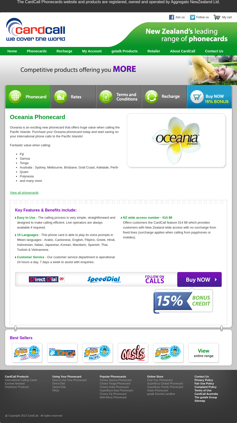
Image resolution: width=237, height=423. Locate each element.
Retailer (153, 51)
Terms (118, 96)
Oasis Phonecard (157, 390)
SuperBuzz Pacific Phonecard (165, 386)
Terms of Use (203, 390)
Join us (180, 17)
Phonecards (35, 51)
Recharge (64, 51)
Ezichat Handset (15, 383)
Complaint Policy (206, 386)
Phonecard (27, 96)
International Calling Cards (21, 380)
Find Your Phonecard (160, 380)
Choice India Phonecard (114, 386)
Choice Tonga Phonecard (115, 383)
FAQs (55, 390)
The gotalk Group (206, 397)
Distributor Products (17, 386)
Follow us (202, 17)
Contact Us (214, 51)
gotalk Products (123, 51)
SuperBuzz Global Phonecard (165, 383)
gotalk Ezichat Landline (161, 393)
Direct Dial (58, 383)
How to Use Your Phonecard (69, 380)
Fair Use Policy (204, 383)
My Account (92, 51)
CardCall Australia (206, 393)
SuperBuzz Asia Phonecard (116, 390)
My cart (227, 17)
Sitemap (200, 400)
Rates (73, 96)
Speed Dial (59, 386)
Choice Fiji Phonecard (113, 393)
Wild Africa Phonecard (113, 397)
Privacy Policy (204, 380)
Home (12, 51)
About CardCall (182, 51)
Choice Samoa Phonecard (115, 380)
